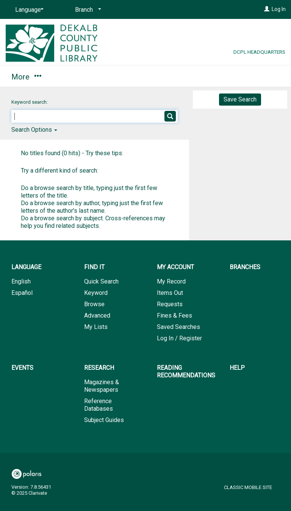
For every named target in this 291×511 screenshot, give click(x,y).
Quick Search (101, 281)
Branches (148, 75)
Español (22, 292)
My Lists (96, 326)
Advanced (97, 315)
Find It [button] (25, 75)
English (21, 281)
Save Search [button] (240, 99)
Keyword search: (30, 102)
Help (237, 367)
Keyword (96, 292)
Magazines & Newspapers (101, 386)
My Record (171, 281)
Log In (279, 9)
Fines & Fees (174, 315)
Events (198, 75)
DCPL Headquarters (259, 52)
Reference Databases (98, 404)
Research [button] (99, 367)
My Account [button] (86, 75)
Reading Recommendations (186, 371)
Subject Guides (104, 420)
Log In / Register (179, 338)
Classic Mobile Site (248, 487)
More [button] (247, 76)
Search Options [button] (34, 129)
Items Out (170, 292)
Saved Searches (178, 326)
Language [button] (26, 267)
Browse (94, 304)
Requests (170, 304)
